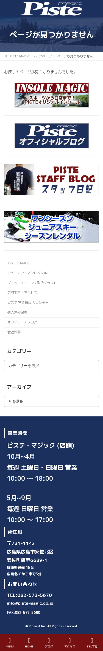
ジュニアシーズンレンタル (27, 273)
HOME (29, 643)
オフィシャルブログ (22, 322)
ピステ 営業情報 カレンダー (28, 302)
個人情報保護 (17, 312)
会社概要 (14, 332)
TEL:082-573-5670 (29, 595)
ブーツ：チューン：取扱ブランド (32, 283)
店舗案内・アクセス (22, 292)
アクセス (69, 643)
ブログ (49, 643)
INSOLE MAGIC (19, 263)
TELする (92, 643)
